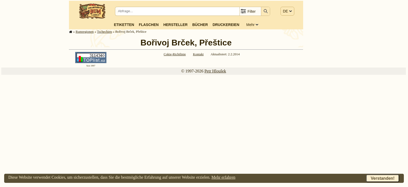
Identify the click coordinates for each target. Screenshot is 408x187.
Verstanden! (383, 178)
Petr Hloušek (215, 71)
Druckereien (226, 25)
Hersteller (175, 25)
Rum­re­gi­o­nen (85, 32)
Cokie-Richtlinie (175, 54)
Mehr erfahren (223, 177)
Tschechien (104, 32)
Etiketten (124, 25)
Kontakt (198, 54)
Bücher (200, 25)
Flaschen (148, 25)
